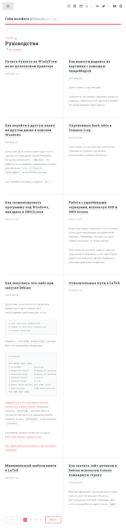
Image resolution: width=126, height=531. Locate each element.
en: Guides (15, 49)
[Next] (53, 519)
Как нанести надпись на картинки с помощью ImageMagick (89, 66)
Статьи (9, 37)
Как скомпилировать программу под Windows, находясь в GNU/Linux (27, 207)
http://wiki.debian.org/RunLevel (23, 436)
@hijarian (25, 19)
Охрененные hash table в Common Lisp (90, 127)
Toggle (8, 7)
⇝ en (54, 19)
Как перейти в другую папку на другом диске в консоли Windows (30, 130)
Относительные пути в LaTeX (94, 283)
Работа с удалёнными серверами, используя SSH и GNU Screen (93, 207)
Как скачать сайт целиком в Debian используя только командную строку (93, 470)
